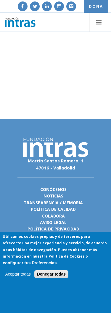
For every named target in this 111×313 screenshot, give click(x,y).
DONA (96, 6)
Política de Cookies (67, 256)
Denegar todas (51, 274)
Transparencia (41, 202)
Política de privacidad (53, 229)
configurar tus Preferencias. (30, 263)
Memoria (73, 202)
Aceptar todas (17, 274)
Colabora (53, 216)
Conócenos (53, 189)
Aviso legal (53, 222)
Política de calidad (53, 209)
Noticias (53, 196)
